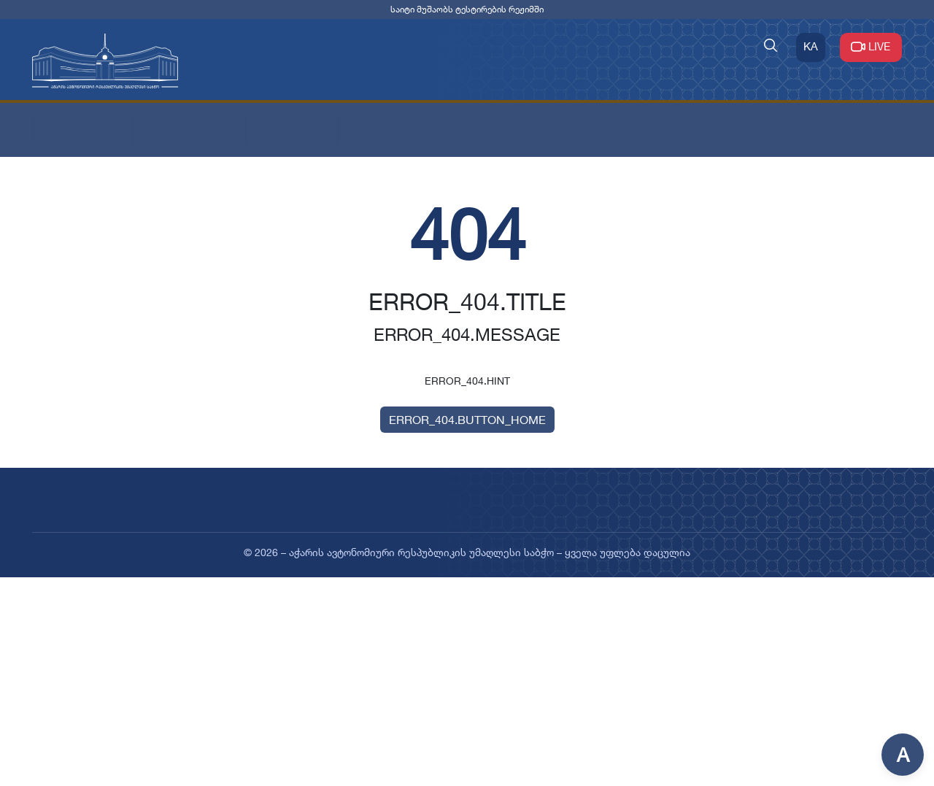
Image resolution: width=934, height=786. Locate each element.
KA (810, 46)
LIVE (871, 46)
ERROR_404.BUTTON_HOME (467, 419)
